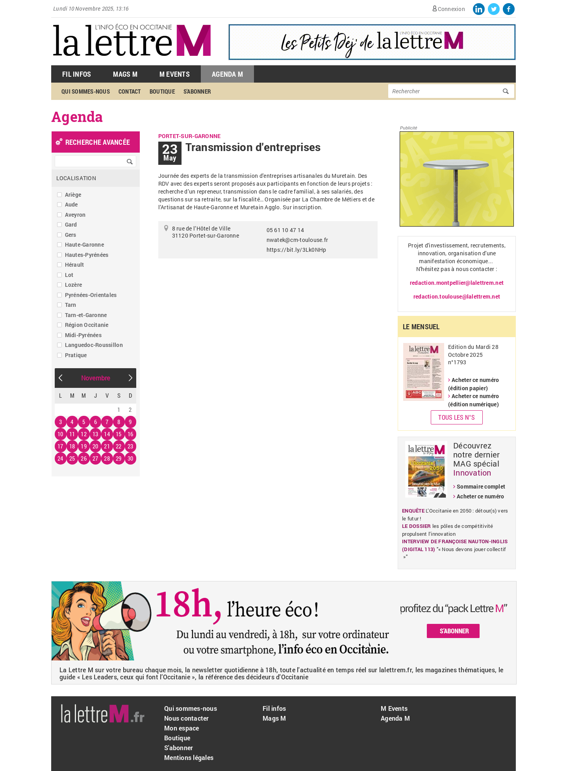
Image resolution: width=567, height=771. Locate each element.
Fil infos (274, 708)
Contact (130, 91)
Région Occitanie (87, 324)
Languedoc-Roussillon (94, 345)
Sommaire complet (481, 486)
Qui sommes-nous (85, 91)
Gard (71, 224)
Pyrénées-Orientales (91, 295)
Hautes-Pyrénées (87, 254)
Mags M (125, 74)
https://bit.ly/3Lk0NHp (296, 249)
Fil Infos (76, 74)
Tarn (70, 304)
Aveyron (75, 214)
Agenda (77, 116)
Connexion (451, 9)
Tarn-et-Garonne (86, 315)
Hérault (74, 264)
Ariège (73, 194)
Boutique (162, 91)
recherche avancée (97, 142)
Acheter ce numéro (480, 496)
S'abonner (197, 91)
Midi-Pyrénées (83, 335)
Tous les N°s (456, 417)
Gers (70, 234)
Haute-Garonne (84, 244)
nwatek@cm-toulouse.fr (297, 239)
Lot (69, 275)
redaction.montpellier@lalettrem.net (457, 282)
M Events (174, 74)
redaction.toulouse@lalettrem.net (456, 296)
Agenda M (227, 74)
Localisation (76, 178)
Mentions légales (188, 757)
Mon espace (181, 728)
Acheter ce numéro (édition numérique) (473, 400)
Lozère (73, 284)
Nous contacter (186, 718)
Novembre (95, 378)
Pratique (76, 355)
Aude (71, 204)
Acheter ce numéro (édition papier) (473, 384)
